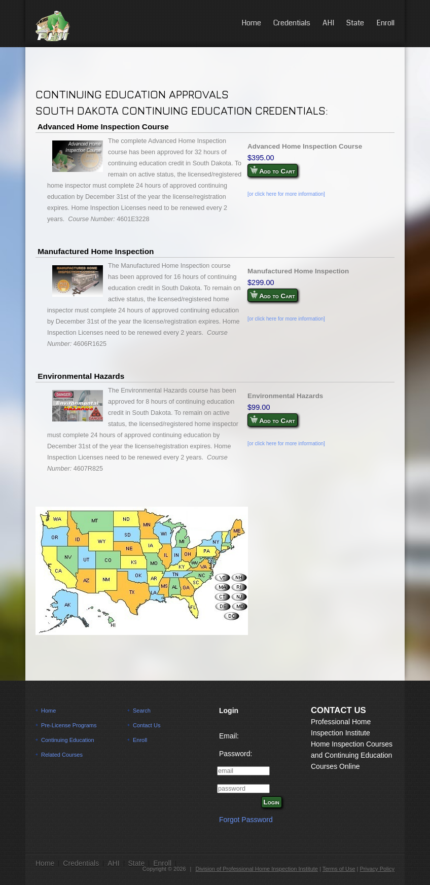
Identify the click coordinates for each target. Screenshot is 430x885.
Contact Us (146, 725)
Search (142, 710)
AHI (328, 22)
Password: (235, 754)
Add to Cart (272, 170)
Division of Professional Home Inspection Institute (256, 869)
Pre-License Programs (68, 725)
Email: (229, 736)
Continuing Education (67, 740)
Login (271, 802)
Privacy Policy (377, 869)
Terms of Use (338, 869)
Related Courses (62, 755)
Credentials (291, 22)
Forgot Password (246, 820)
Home (251, 22)
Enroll (385, 22)
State (355, 22)
